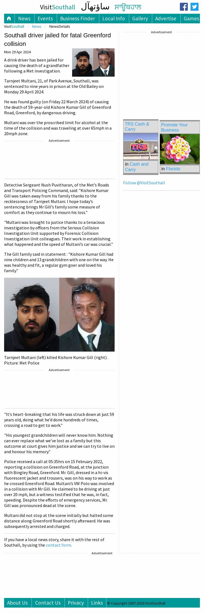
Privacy (76, 602)
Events (45, 18)
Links (97, 602)
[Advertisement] (58, 160)
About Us (17, 602)
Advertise (165, 18)
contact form (58, 545)
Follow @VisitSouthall (144, 182)
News (24, 18)
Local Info (113, 18)
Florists (173, 168)
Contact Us (48, 602)
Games (191, 18)
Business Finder (77, 18)
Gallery (140, 18)
